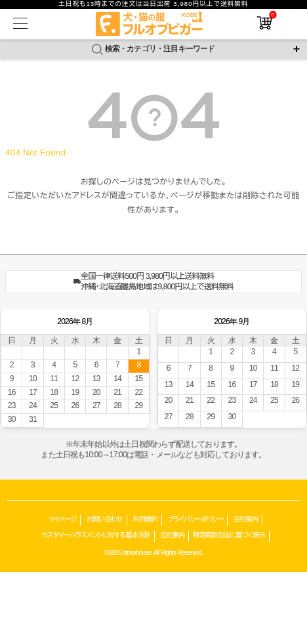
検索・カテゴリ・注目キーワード (153, 49)
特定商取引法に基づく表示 (229, 535)
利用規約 (145, 519)
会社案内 (246, 519)
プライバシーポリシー (195, 519)
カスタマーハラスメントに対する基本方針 (95, 535)
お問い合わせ (105, 519)
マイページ (62, 519)
